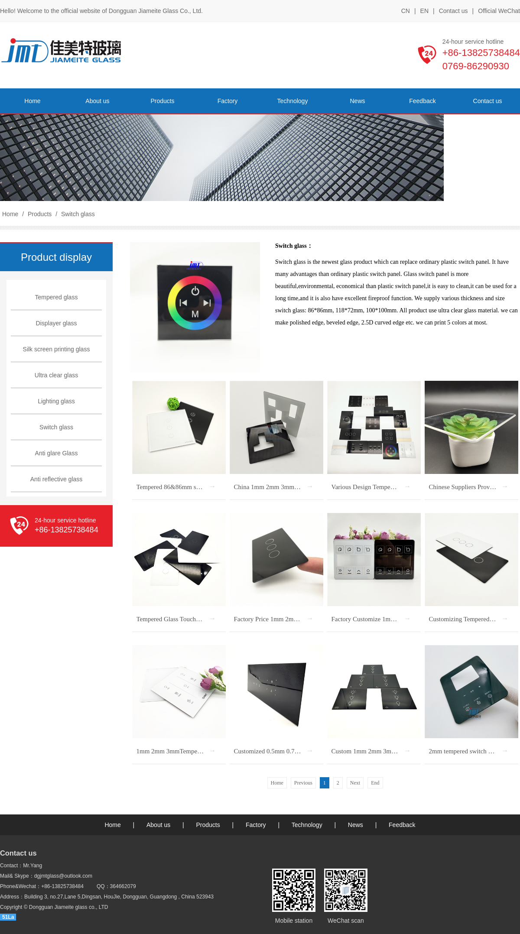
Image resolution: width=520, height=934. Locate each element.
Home (10, 214)
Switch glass (77, 214)
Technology (307, 824)
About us (158, 824)
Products (39, 214)
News (355, 824)
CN (405, 10)
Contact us (453, 10)
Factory (256, 824)
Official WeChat (499, 11)
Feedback (402, 824)
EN (424, 10)
